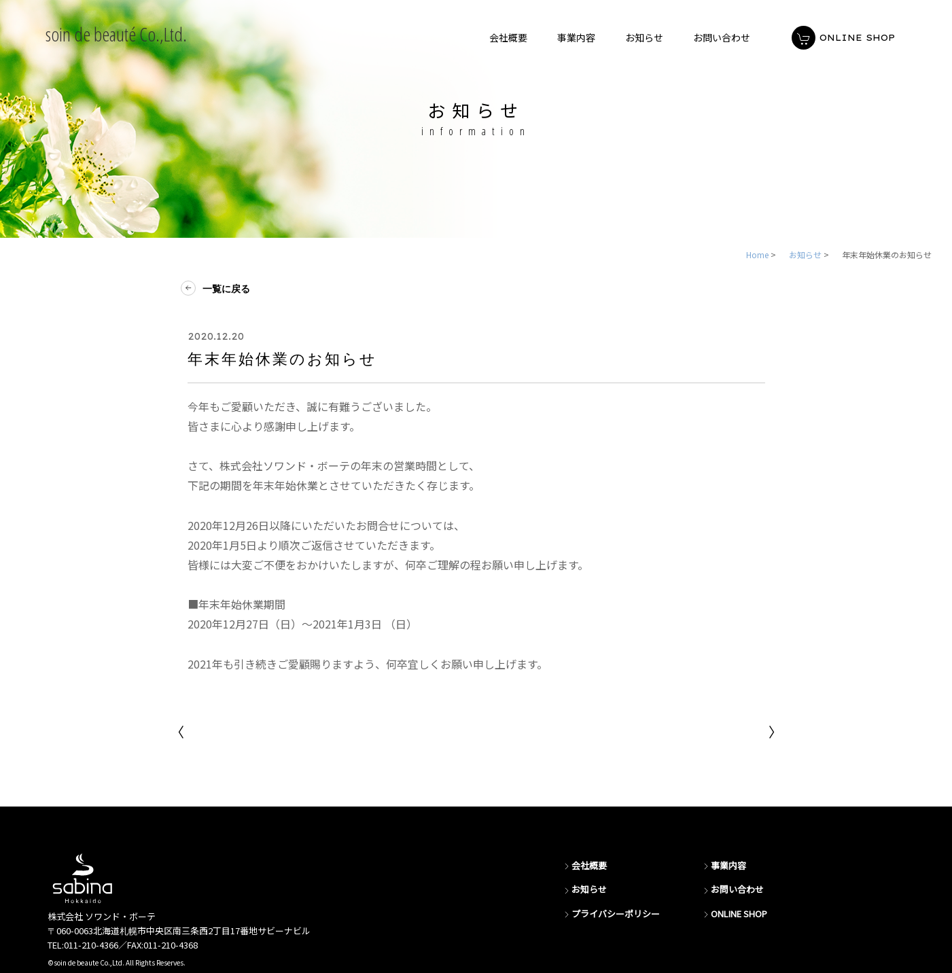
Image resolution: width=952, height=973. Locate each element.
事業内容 (723, 866)
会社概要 (584, 866)
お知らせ (584, 890)
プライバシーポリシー (611, 914)
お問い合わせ (732, 890)
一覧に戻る (219, 288)
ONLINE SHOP (734, 914)
